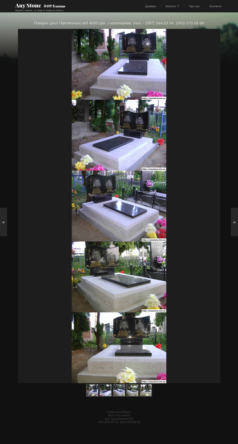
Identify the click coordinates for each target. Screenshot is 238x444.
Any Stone (28, 5)
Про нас (194, 6)
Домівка (150, 6)
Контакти (215, 6)
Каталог (171, 6)
